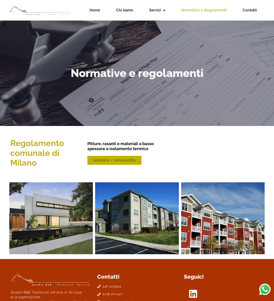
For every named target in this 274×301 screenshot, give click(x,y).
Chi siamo (124, 10)
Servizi (157, 10)
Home (94, 10)
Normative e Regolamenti (204, 10)
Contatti (250, 10)
